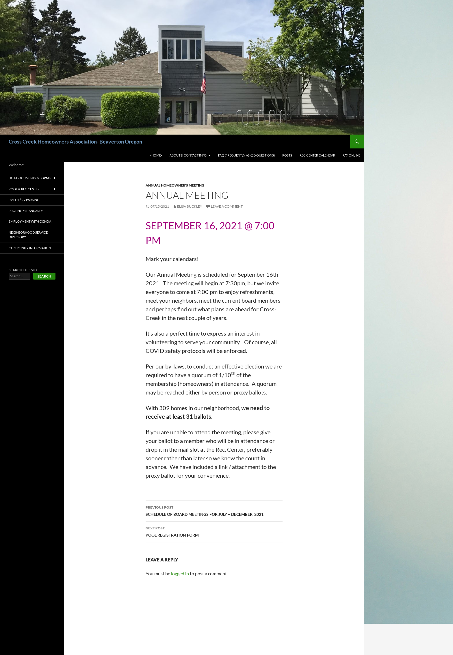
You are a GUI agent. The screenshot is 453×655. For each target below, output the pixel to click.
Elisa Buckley (189, 206)
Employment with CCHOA (30, 221)
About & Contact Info (188, 155)
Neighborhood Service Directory (28, 234)
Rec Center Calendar (317, 155)
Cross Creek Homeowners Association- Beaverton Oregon (75, 141)
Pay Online (351, 155)
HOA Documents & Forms (30, 178)
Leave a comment (227, 206)
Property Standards (26, 211)
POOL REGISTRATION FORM (214, 531)
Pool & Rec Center (24, 189)
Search (44, 276)
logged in (180, 573)
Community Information (30, 248)
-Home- (156, 155)
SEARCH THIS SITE (23, 270)
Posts (287, 155)
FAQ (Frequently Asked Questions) (246, 155)
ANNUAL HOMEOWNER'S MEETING (175, 185)
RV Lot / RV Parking (24, 200)
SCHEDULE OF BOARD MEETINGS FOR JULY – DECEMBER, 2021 (214, 510)
